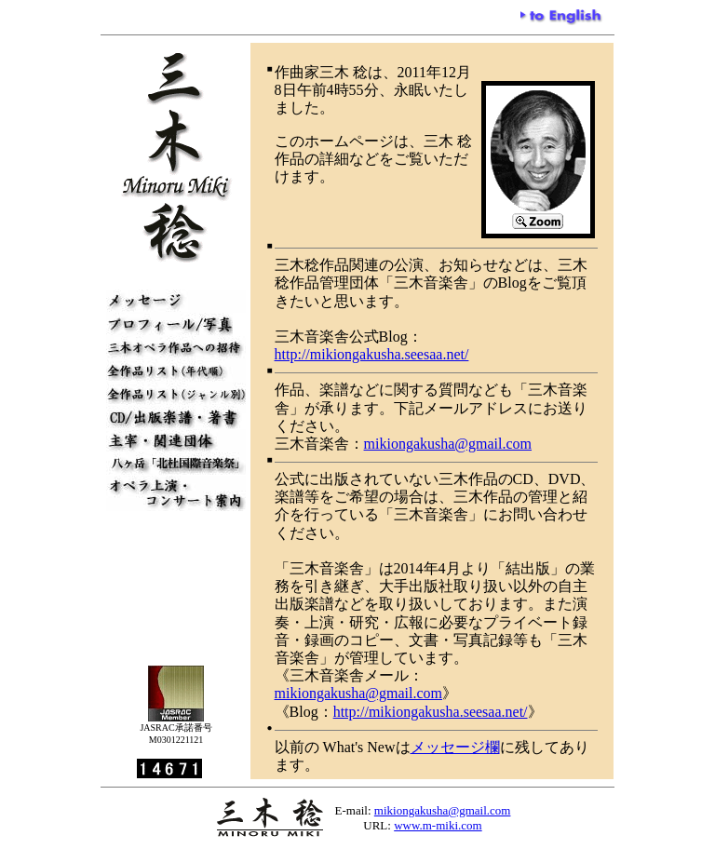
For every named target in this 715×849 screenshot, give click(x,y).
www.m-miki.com (437, 825)
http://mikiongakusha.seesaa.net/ (372, 354)
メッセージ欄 (455, 747)
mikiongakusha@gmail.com (448, 443)
